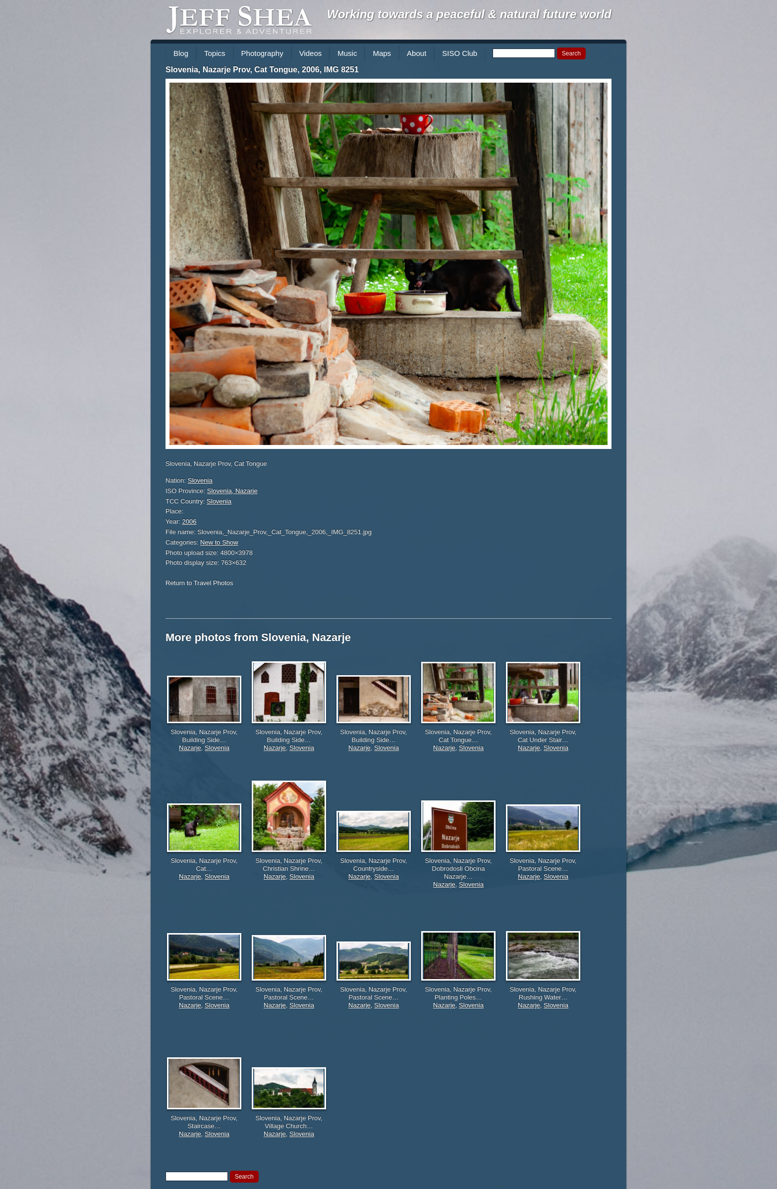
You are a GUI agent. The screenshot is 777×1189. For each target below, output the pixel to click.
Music (347, 53)
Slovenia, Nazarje (232, 491)
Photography (262, 53)
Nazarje (190, 747)
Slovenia (200, 480)
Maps (382, 53)
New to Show (219, 542)
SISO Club (459, 53)
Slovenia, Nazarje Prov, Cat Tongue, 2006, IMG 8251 (262, 69)
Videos (310, 53)
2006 (189, 521)
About (416, 53)
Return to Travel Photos (199, 583)
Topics (214, 53)
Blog (180, 53)
